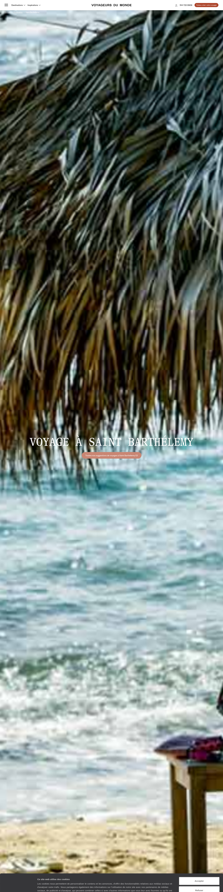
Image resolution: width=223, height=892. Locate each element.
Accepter (199, 864)
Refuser (199, 873)
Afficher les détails (156, 886)
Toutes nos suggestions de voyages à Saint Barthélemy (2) (111, 455)
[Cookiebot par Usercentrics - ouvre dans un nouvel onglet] (18, 886)
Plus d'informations (101, 877)
